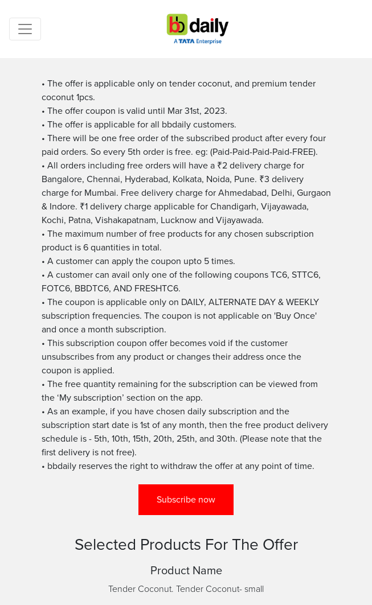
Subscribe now (186, 499)
